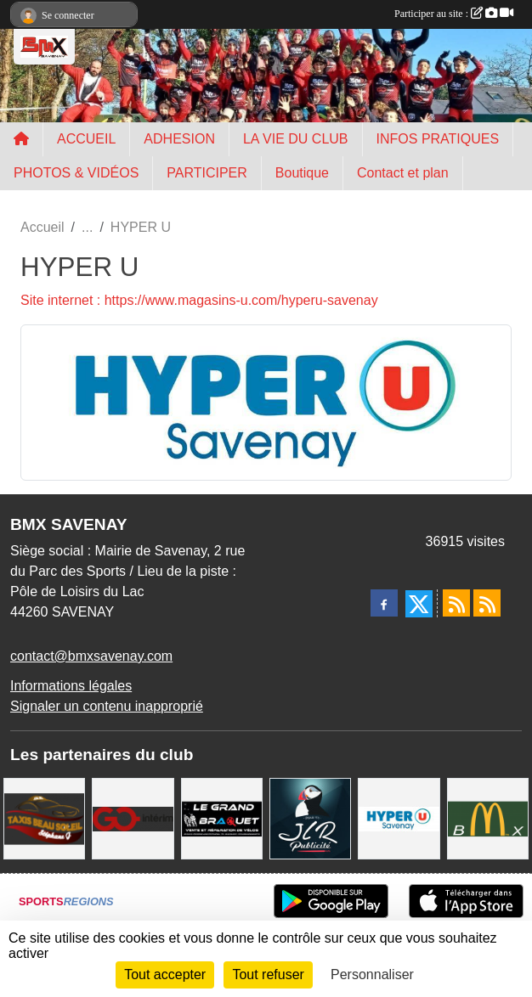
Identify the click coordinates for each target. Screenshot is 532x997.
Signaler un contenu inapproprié (106, 706)
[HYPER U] (398, 817)
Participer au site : (453, 14)
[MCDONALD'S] (488, 817)
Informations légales (71, 686)
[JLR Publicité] (310, 817)
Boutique (302, 173)
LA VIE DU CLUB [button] (295, 139)
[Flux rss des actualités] (456, 603)
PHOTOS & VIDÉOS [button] (76, 173)
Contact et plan (403, 173)
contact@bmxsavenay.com (91, 656)
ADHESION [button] (179, 139)
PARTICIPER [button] (207, 173)
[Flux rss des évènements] (487, 603)
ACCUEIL (86, 139)
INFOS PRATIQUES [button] (438, 139)
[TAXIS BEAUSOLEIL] (44, 817)
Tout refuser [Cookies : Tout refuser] (267, 974)
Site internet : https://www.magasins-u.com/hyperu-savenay (199, 300)
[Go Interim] (132, 817)
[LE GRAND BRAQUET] (222, 817)
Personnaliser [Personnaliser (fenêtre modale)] (372, 974)
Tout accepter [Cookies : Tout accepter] (165, 974)
